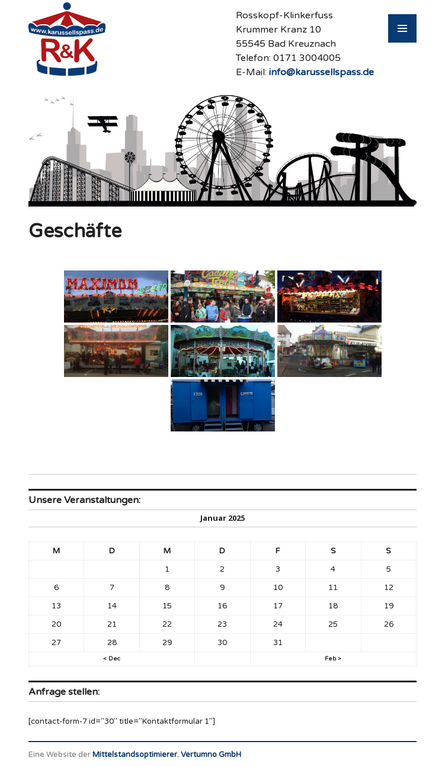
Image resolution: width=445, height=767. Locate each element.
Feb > (333, 658)
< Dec (111, 658)
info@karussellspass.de (321, 72)
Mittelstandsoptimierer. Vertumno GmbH (166, 754)
